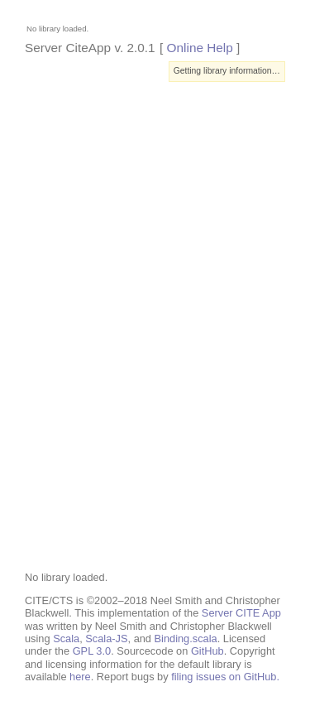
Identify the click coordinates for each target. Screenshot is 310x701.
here (80, 676)
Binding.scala (186, 638)
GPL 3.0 (92, 651)
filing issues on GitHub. (225, 676)
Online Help (200, 48)
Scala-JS (106, 638)
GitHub (207, 651)
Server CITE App (241, 613)
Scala (66, 638)
